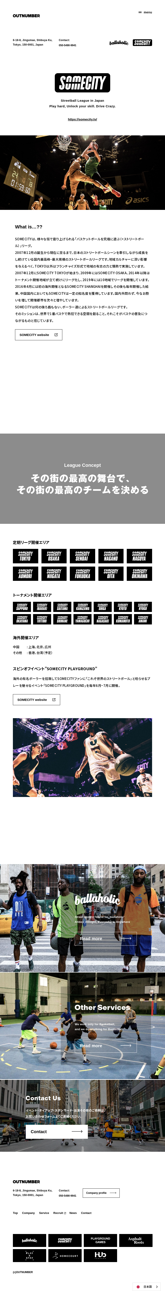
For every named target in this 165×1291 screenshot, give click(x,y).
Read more (91, 938)
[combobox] (147, 1287)
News (73, 1213)
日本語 (143, 1286)
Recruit (58, 1213)
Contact (39, 1131)
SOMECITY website (34, 335)
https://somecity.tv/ (82, 119)
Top (15, 1213)
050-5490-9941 (67, 45)
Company (28, 1213)
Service (44, 1213)
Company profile (96, 1192)
